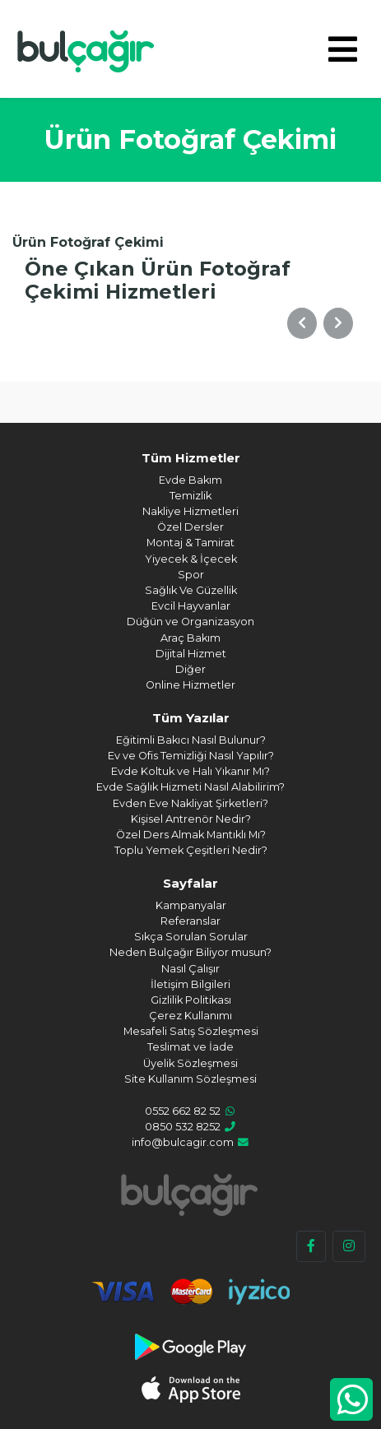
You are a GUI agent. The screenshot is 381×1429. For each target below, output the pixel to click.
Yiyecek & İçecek (191, 559)
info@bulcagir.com (183, 1142)
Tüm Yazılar (191, 718)
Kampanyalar (191, 905)
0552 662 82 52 (183, 1111)
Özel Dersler (190, 527)
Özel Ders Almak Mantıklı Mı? (191, 834)
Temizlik (190, 495)
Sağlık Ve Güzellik (191, 590)
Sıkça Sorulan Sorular (191, 936)
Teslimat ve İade (190, 1047)
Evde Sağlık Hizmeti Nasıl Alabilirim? (190, 787)
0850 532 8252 (183, 1126)
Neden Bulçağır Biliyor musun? (190, 952)
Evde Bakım (190, 480)
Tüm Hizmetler (191, 458)
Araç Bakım (190, 638)
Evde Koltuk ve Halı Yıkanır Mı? (190, 771)
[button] (302, 323)
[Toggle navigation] (343, 49)
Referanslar (190, 921)
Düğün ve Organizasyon (190, 621)
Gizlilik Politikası (191, 1000)
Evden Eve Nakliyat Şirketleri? (190, 803)
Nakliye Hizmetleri (190, 511)
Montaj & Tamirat (190, 542)
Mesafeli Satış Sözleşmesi (190, 1031)
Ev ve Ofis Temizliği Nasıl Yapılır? (191, 755)
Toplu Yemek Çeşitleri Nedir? (190, 850)
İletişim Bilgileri (190, 984)
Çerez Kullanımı (190, 1015)
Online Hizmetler (190, 685)
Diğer (190, 669)
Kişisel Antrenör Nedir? (191, 819)
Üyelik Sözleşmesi (190, 1063)
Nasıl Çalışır (190, 969)
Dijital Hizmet (191, 653)
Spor (191, 574)
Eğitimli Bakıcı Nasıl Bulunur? (191, 740)
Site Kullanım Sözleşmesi (190, 1079)
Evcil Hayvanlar (190, 606)
